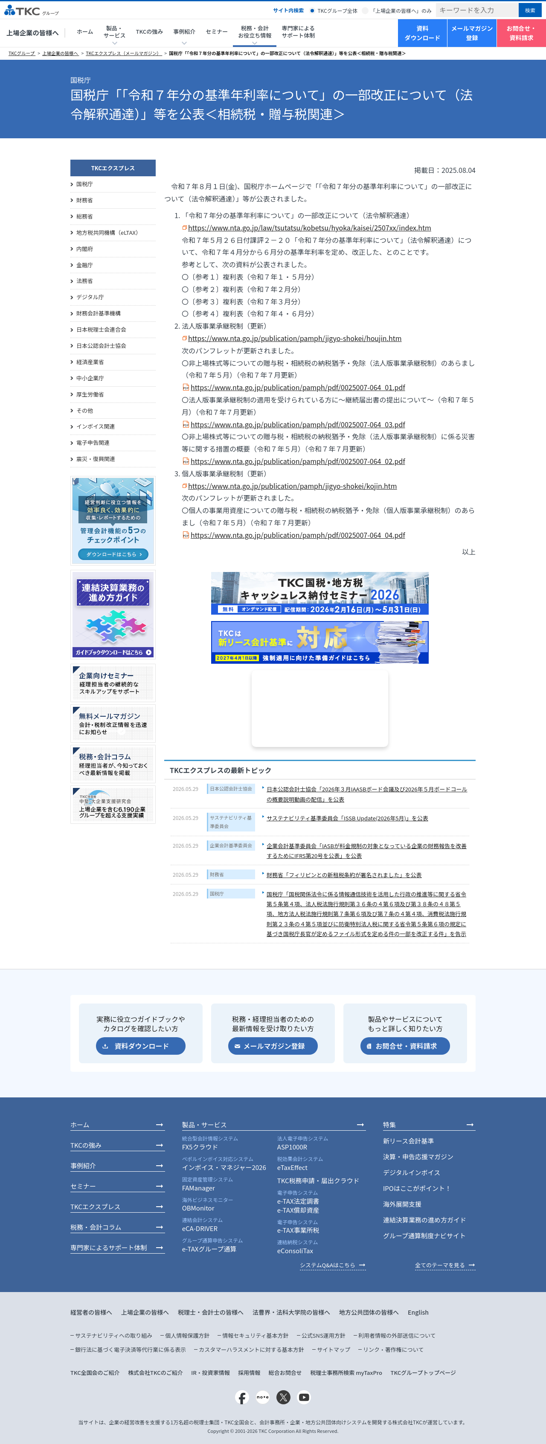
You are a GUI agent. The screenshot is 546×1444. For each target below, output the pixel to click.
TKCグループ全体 (337, 10)
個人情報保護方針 (187, 1335)
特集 (389, 1124)
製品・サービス (204, 1124)
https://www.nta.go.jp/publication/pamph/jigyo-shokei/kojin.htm (292, 486)
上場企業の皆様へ (32, 32)
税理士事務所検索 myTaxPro (346, 1372)
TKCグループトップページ (423, 1372)
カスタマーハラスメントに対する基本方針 (251, 1349)
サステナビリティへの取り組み (113, 1335)
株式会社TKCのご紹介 (155, 1372)
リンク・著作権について (393, 1349)
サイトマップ (333, 1349)
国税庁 (217, 893)
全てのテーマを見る (440, 1265)
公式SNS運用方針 (324, 1335)
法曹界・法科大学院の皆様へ (291, 1312)
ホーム (85, 31)
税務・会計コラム (96, 1226)
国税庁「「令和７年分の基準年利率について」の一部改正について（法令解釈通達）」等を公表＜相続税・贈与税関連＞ (287, 53)
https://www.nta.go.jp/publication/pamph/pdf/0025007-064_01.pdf (298, 387)
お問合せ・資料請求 (522, 33)
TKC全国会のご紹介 (95, 1372)
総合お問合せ (285, 1372)
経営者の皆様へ (91, 1312)
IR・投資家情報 (210, 1372)
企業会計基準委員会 (231, 845)
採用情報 (249, 1372)
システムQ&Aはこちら (327, 1265)
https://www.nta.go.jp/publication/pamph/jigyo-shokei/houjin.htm (295, 338)
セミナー (217, 31)
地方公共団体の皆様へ (369, 1312)
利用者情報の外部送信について (397, 1335)
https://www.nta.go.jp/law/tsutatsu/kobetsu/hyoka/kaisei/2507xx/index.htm (309, 227)
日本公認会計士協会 (231, 788)
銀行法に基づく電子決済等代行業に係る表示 (130, 1349)
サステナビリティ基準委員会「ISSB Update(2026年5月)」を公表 (347, 818)
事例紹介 (83, 1165)
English (418, 1312)
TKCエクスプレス (113, 168)
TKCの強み (149, 31)
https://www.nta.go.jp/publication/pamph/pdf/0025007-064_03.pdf (298, 424)
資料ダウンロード (423, 33)
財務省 (217, 874)
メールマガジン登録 (472, 33)
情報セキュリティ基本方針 (255, 1335)
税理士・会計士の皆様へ (211, 1312)
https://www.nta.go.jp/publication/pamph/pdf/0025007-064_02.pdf (298, 461)
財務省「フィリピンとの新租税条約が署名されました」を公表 (344, 875)
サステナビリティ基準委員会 (231, 821)
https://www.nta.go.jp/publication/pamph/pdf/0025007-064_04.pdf (298, 535)
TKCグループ (22, 53)
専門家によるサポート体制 (298, 31)
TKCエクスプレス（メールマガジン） (124, 53)
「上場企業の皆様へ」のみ (401, 10)
